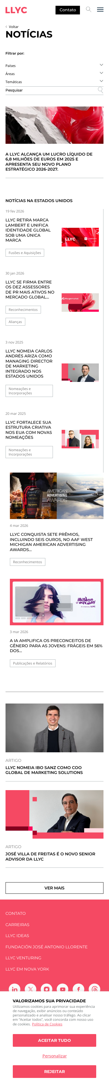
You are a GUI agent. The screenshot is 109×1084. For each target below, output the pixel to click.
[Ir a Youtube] (62, 989)
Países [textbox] (11, 65)
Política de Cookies (47, 1024)
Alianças (15, 322)
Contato (68, 9)
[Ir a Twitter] (30, 989)
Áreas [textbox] (10, 73)
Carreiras (17, 924)
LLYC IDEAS (17, 935)
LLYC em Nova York (27, 969)
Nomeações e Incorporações (20, 391)
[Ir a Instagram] (46, 989)
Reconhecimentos (23, 309)
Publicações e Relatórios (32, 663)
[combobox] (55, 65)
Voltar (14, 27)
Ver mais (54, 888)
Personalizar (54, 1056)
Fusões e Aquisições (25, 253)
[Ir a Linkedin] (14, 989)
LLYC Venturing (23, 958)
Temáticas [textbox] (14, 81)
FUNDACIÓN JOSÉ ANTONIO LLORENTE (47, 947)
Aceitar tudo (54, 1040)
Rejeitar (54, 1071)
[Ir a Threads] (94, 989)
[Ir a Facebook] (78, 989)
